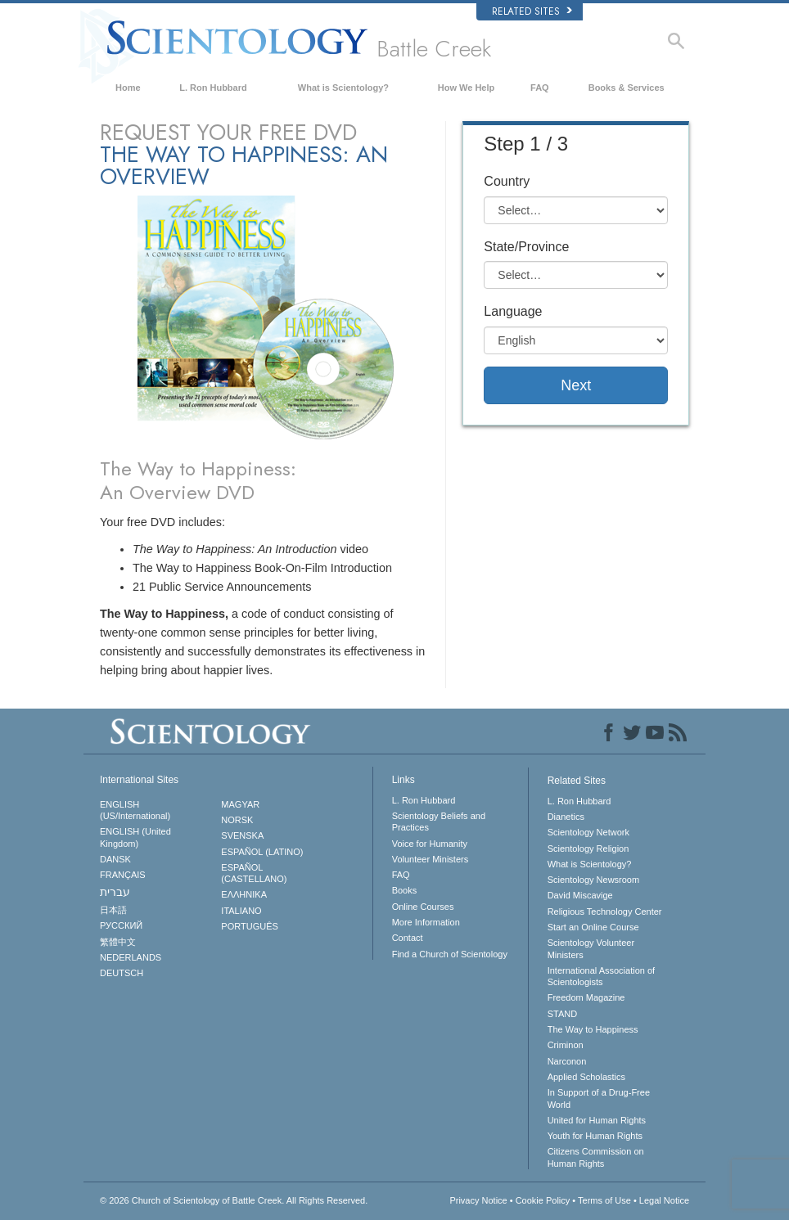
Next (576, 385)
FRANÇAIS (123, 875)
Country (507, 181)
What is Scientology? (343, 87)
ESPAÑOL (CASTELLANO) (253, 873)
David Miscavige (580, 895)
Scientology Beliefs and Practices (438, 821)
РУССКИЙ (121, 925)
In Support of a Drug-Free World (599, 1098)
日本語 (113, 910)
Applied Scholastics (586, 1077)
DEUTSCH (121, 973)
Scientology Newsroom (594, 880)
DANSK (115, 859)
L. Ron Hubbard (213, 87)
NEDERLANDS (130, 957)
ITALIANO (241, 911)
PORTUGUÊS (249, 926)
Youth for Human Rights (595, 1136)
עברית (115, 891)
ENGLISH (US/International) (135, 810)
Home (128, 87)
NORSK (237, 820)
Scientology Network (588, 832)
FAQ (539, 87)
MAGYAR (240, 804)
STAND (562, 1014)
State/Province (526, 247)
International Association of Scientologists (601, 976)
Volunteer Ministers (430, 859)
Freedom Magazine (586, 997)
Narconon (567, 1061)
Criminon (566, 1045)
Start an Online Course (593, 927)
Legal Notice (664, 1200)
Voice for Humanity (429, 844)
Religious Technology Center (605, 911)
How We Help (466, 87)
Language (513, 311)
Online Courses (423, 907)
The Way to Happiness (593, 1029)
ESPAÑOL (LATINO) (262, 852)
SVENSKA (242, 835)
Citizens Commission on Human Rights (596, 1157)
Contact (407, 938)
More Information (426, 922)
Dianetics (566, 817)
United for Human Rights (597, 1120)
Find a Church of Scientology (449, 954)
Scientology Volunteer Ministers (591, 948)
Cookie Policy (543, 1200)
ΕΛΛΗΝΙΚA (244, 894)
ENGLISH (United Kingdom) (135, 837)
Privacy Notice (478, 1200)
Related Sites (532, 11)
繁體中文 (118, 942)
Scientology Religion (588, 848)
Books (404, 890)
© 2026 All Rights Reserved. (233, 1200)
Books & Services (626, 87)
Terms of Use (604, 1200)
